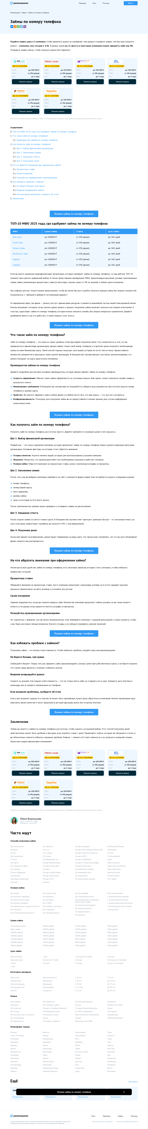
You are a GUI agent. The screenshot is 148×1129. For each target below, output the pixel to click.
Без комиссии (16, 1009)
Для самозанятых (50, 978)
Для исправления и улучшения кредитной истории (87, 902)
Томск (109, 1040)
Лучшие (78, 1019)
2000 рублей (112, 940)
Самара (78, 1059)
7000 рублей (80, 946)
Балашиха (14, 1043)
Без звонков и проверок (20, 897)
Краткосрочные (17, 961)
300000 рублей (17, 933)
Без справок (15, 870)
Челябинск (111, 1066)
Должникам (47, 982)
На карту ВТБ (48, 880)
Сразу (109, 860)
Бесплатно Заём (20, 253)
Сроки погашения (24, 173)
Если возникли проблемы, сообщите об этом (37, 194)
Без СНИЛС (47, 904)
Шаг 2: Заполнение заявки (28, 152)
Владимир (15, 1056)
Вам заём (17, 237)
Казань (45, 1036)
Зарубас (16, 265)
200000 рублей (17, 937)
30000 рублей (48, 946)
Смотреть (133, 1082)
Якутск (109, 1069)
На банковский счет (51, 860)
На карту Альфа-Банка (52, 873)
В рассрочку (15, 876)
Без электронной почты (84, 897)
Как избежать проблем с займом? (28, 181)
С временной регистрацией (118, 897)
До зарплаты (48, 847)
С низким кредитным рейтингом (120, 904)
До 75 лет (111, 985)
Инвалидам (47, 985)
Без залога (15, 894)
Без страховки (48, 910)
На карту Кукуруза (82, 847)
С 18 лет (78, 978)
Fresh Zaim (18, 242)
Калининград (48, 1040)
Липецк (45, 1059)
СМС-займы (112, 880)
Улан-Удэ (111, 1049)
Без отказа (15, 1012)
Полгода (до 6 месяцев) (116, 961)
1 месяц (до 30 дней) (83, 957)
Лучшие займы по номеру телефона (74, 213)
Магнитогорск (48, 1062)
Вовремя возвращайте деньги (30, 190)
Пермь (77, 1049)
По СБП (110, 854)
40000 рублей (48, 940)
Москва (14, 1033)
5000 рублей (112, 930)
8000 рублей (80, 943)
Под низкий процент (115, 894)
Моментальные (113, 876)
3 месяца (78, 964)
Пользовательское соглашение (102, 1121)
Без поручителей (49, 894)
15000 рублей (80, 933)
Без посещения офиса (19, 867)
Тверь (109, 1033)
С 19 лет (78, 982)
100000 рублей (17, 943)
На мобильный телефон (84, 870)
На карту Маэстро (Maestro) (86, 854)
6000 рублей (112, 927)
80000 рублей (48, 927)
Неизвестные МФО (115, 1006)
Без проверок (48, 897)
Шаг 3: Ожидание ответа (28, 156)
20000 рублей (80, 930)
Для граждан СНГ (17, 988)
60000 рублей (48, 933)
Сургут (77, 1072)
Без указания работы (51, 914)
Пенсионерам (48, 988)
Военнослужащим (18, 985)
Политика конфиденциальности (127, 1121)
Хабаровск (111, 1059)
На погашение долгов (51, 1012)
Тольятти (111, 1036)
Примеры (82, 3)
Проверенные (112, 1015)
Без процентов (49, 1002)
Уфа (108, 1056)
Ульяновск (111, 1053)
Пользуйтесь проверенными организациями (36, 177)
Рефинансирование (115, 1019)
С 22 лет (78, 991)
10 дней (46, 964)
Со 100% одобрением (83, 1012)
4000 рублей (112, 933)
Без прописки (48, 901)
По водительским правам (85, 906)
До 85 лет (111, 991)
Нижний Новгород (50, 1072)
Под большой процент (84, 1002)
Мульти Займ (19, 248)
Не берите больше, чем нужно (30, 186)
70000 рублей (48, 930)
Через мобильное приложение (87, 1015)
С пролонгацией (113, 857)
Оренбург (78, 1043)
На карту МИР (80, 857)
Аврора (16, 259)
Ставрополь (79, 1069)
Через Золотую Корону (116, 867)
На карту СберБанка (83, 860)
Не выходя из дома (50, 1015)
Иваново (14, 1069)
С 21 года (79, 988)
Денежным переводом (20, 880)
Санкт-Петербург (17, 1036)
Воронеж (14, 1062)
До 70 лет (111, 982)
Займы (120, 1116)
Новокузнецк (80, 1033)
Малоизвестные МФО (83, 1022)
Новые (110, 1009)
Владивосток (16, 1053)
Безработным (16, 982)
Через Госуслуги (113, 863)
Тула (109, 1043)
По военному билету (83, 909)
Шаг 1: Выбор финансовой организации (34, 148)
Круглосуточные (113, 873)
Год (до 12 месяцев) (115, 964)
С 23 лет (110, 978)
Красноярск (47, 1053)
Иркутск (46, 1033)
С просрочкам (112, 910)
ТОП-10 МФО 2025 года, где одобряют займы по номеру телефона (44, 131)
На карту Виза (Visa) (51, 876)
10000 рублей (80, 937)
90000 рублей (16, 946)
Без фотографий (81, 894)
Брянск (13, 1049)
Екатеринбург (16, 1066)
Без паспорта (16, 910)
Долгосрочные (16, 957)
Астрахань (15, 1040)
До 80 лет (111, 988)
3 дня (45, 957)
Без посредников (17, 1019)
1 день (13, 964)
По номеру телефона (51, 1022)
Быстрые (14, 851)
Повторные (111, 1012)
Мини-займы (15, 930)
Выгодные (15, 1006)
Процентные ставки (25, 169)
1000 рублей (112, 946)
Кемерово (47, 1043)
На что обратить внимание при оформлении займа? (36, 165)
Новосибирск (80, 1036)
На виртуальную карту (51, 863)
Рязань (77, 1056)
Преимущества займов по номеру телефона (37, 140)
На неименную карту (83, 873)
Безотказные (16, 1002)
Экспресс (46, 883)
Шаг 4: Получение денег (27, 161)
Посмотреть (18, 1098)
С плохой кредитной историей (119, 907)
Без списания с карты (51, 1006)
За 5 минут (47, 857)
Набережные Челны (51, 1069)
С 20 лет (78, 985)
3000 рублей (112, 937)
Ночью (45, 1019)
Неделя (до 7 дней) (50, 961)
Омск (77, 1040)
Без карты (14, 863)
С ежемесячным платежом (117, 901)
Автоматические (17, 847)
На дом (78, 1006)
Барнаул (14, 1046)
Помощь (105, 3)
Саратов (78, 1062)
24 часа (14, 860)
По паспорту (80, 916)
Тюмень (110, 1046)
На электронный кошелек (85, 880)
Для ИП (14, 991)
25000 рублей (80, 927)
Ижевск (14, 1072)
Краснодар (47, 1049)
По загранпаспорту (82, 912)
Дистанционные (17, 857)
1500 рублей (112, 943)
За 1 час (46, 851)
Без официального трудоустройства (25, 907)
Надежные (111, 1002)
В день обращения (18, 873)
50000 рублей (48, 937)
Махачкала (47, 1066)
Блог (94, 3)
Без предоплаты (17, 1022)
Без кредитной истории (20, 901)
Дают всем (15, 978)
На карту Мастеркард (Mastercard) (89, 851)
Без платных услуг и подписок (22, 1015)
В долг (13, 854)
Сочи (77, 1066)
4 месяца (110, 957)
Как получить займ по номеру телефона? (31, 144)
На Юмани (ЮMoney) (115, 847)
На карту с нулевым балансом (55, 1009)
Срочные (14, 883)
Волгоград (15, 1059)
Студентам (47, 991)
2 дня (13, 967)
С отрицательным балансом (86, 1009)
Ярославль (111, 1072)
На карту (46, 870)
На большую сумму (18, 927)
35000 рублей (48, 943)
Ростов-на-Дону (81, 1053)
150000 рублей (17, 940)
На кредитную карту (83, 867)
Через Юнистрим (114, 870)
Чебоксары (111, 1062)
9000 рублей (80, 940)
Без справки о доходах (52, 907)
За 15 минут (47, 854)
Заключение (18, 198)
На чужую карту (81, 876)
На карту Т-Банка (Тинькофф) (86, 863)
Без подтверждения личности (22, 914)
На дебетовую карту (51, 867)
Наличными (111, 851)
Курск (45, 1056)
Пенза (77, 1046)
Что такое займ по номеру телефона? (30, 135)
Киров (45, 1046)
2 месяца (78, 961)
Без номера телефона (19, 904)
